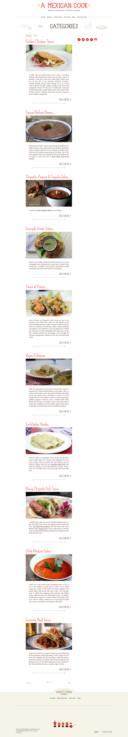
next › (29, 683)
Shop (73, 17)
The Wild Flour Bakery (41, 526)
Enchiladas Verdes (37, 424)
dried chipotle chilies (44, 210)
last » (69, 683)
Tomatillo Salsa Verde (58, 464)
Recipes (49, 17)
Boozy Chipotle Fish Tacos (42, 488)
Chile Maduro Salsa (38, 551)
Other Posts (58, 17)
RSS (96, 732)
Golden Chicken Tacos (40, 41)
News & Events (62, 698)
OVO (111, 732)
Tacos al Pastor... (37, 286)
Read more (65, 99)
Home (43, 17)
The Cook (67, 17)
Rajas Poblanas (35, 355)
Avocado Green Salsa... (40, 228)
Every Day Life (82, 17)
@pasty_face (43, 529)
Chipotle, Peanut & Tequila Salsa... (48, 176)
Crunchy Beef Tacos (38, 619)
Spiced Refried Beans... (40, 112)
